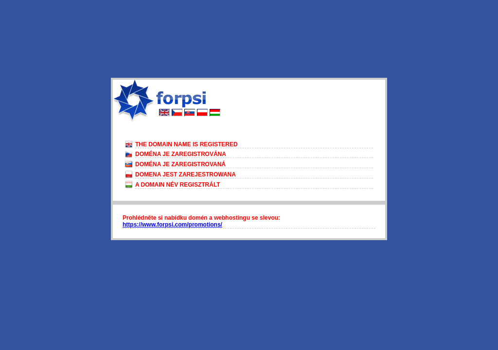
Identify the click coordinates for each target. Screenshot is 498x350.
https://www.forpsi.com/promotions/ (172, 224)
